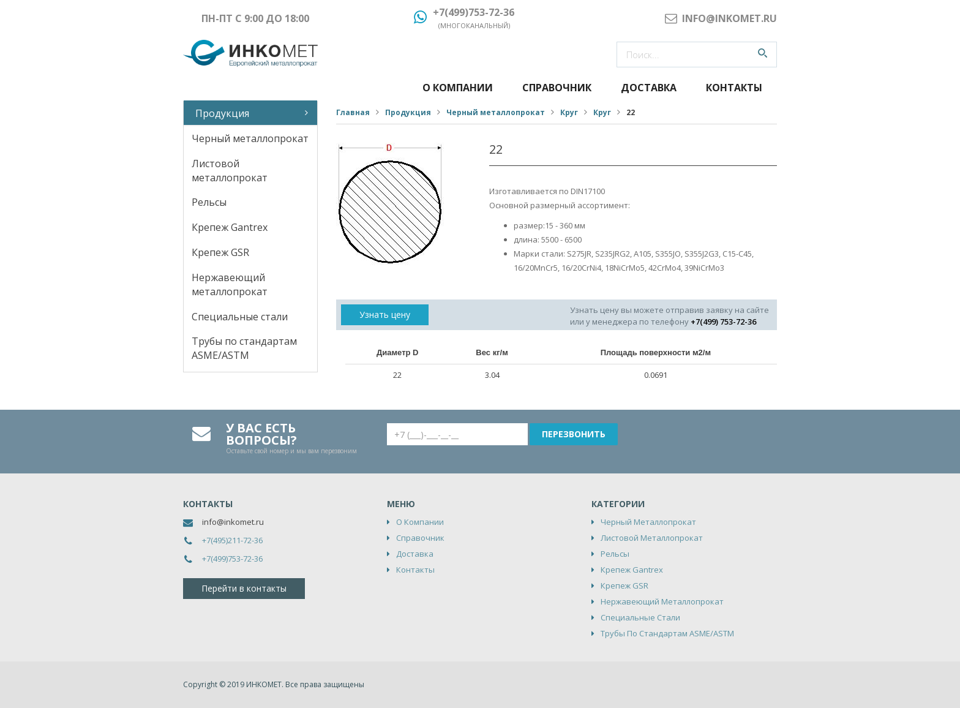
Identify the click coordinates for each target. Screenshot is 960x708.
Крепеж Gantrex (230, 227)
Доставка (649, 87)
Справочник (556, 87)
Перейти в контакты (244, 588)
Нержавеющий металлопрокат (230, 284)
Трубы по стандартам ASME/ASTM (244, 348)
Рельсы (209, 202)
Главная (353, 112)
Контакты (734, 87)
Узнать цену (384, 314)
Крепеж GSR (220, 252)
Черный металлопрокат (250, 138)
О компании (457, 87)
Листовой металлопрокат (230, 170)
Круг (569, 112)
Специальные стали (240, 316)
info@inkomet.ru (233, 521)
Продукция (222, 113)
